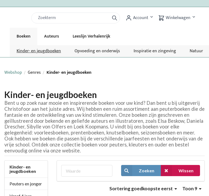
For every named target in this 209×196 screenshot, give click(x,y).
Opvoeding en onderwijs (97, 51)
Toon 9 (191, 188)
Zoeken (137, 170)
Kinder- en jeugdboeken (39, 51)
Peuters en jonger (26, 183)
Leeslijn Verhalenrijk (91, 36)
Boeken (23, 36)
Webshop (13, 72)
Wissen (177, 170)
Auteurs (51, 36)
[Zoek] (72, 18)
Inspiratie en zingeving (155, 51)
